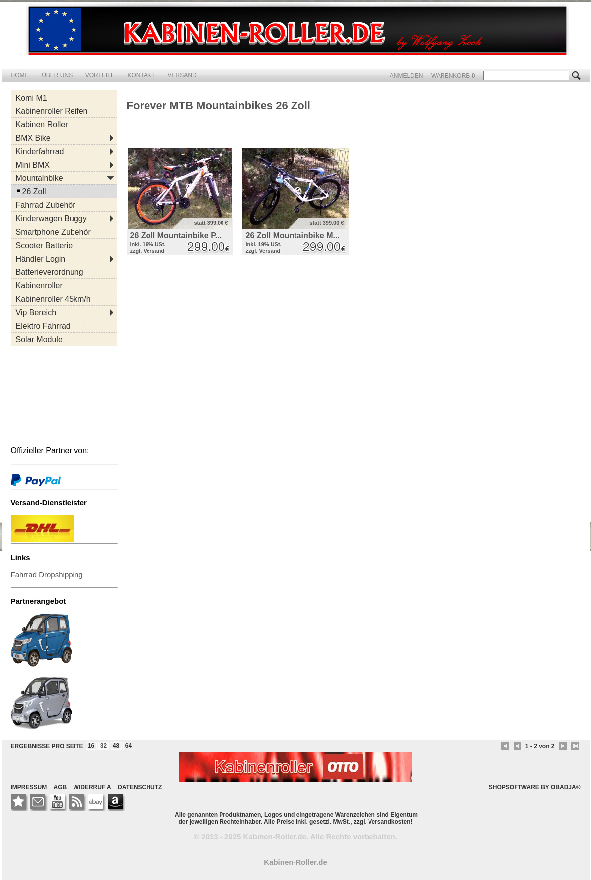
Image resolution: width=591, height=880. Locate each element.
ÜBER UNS (58, 75)
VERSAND (182, 75)
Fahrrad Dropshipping (47, 574)
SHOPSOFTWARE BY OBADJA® (535, 787)
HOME (20, 75)
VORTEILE (100, 75)
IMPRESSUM (29, 787)
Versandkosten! (390, 821)
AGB (60, 787)
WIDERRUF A (92, 787)
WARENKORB (454, 75)
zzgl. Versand (147, 251)
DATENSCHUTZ (140, 787)
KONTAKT (141, 75)
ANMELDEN (407, 75)
